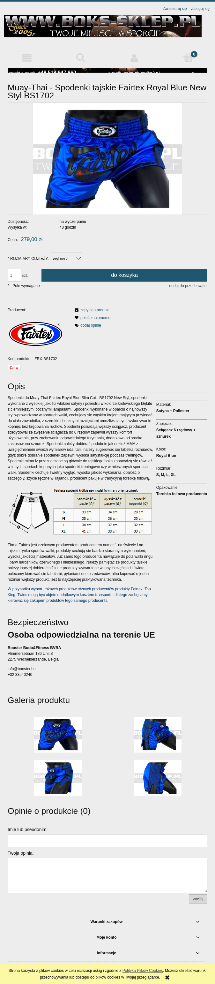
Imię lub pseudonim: (28, 829)
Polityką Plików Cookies (142, 970)
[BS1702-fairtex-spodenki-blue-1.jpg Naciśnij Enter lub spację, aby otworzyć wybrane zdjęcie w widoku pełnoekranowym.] (107, 159)
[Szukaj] (81, 57)
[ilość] (14, 275)
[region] (107, 70)
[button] (27, 58)
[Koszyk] (188, 57)
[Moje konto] (134, 58)
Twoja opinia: (21, 853)
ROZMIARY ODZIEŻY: (28, 258)
